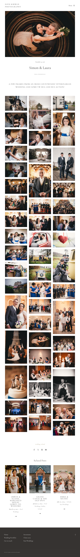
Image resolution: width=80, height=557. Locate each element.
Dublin (43, 506)
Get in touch (8, 541)
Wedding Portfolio (10, 538)
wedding (37, 444)
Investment (27, 535)
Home (6, 535)
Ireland (40, 509)
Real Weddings (40, 74)
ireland (43, 444)
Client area (27, 538)
